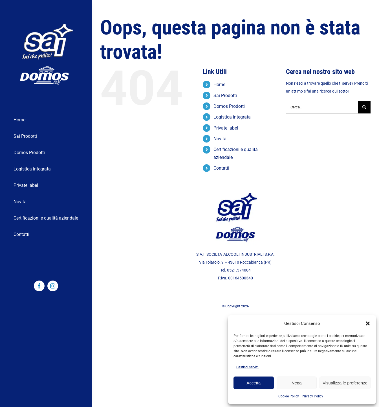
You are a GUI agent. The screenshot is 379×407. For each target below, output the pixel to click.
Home (219, 84)
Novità (219, 138)
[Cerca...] (322, 107)
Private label (225, 128)
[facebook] (39, 286)
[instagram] (52, 286)
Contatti (221, 168)
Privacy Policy (312, 396)
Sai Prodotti (225, 95)
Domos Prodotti (229, 106)
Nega (297, 382)
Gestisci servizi (247, 367)
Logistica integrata (232, 117)
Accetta (253, 382)
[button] (368, 323)
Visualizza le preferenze (345, 382)
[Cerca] (364, 107)
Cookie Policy (288, 396)
